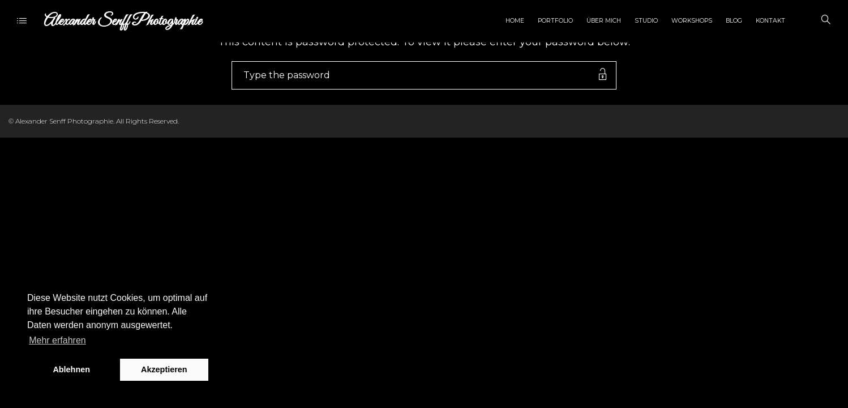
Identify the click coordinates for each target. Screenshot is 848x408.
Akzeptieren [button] (164, 369)
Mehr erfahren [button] (57, 340)
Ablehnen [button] (71, 369)
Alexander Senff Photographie (123, 21)
